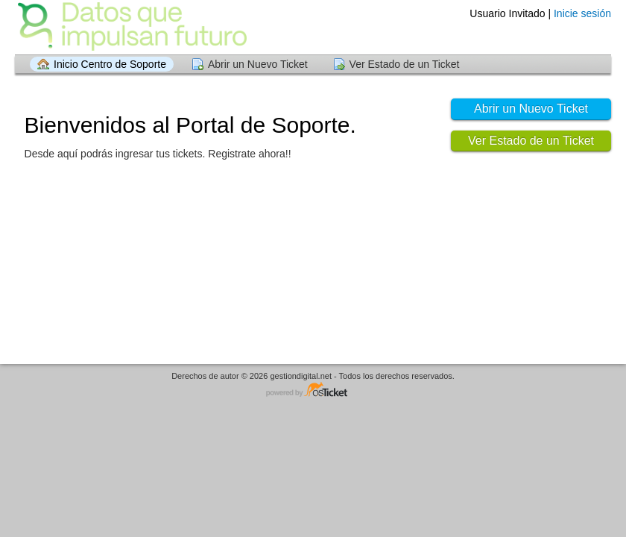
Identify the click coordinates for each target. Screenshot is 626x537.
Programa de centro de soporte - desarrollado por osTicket (313, 390)
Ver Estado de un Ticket (405, 64)
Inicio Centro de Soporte (110, 64)
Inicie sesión (582, 13)
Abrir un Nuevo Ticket (258, 64)
